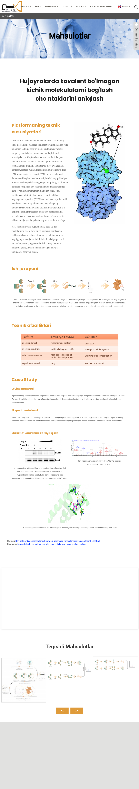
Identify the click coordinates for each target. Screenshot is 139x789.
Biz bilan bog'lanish (101, 6)
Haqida (26, 6)
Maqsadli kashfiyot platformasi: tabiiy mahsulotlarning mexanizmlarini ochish (51, 544)
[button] (62, 709)
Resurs (81, 6)
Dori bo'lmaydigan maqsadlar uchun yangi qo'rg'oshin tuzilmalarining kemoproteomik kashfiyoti (57, 541)
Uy (2, 15)
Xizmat (67, 6)
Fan (38, 6)
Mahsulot (52, 6)
